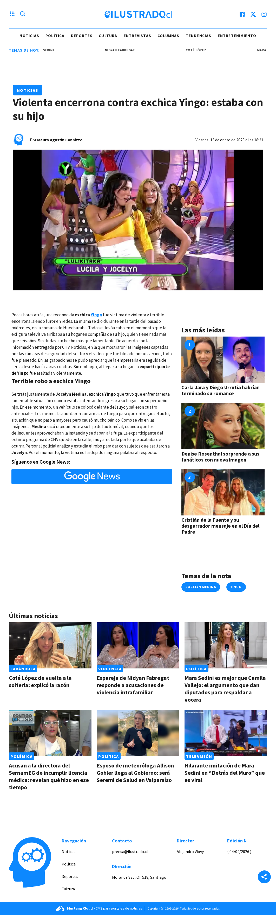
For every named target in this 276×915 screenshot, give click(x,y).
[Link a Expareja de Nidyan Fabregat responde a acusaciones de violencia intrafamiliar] (138, 645)
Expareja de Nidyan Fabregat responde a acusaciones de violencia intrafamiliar (133, 685)
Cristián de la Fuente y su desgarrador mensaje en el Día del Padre (220, 525)
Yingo (96, 315)
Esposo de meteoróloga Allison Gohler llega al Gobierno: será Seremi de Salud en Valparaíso (135, 773)
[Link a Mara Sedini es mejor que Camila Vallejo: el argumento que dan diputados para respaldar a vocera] (226, 645)
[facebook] (242, 14)
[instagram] (264, 14)
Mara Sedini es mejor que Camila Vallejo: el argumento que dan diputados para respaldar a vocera (225, 688)
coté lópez (199, 50)
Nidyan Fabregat (123, 50)
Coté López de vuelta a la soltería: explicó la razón (40, 681)
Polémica (21, 756)
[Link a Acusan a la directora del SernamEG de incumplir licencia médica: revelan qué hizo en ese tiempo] (50, 733)
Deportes (82, 35)
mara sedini (46, 50)
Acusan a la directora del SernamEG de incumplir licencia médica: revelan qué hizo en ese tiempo (49, 776)
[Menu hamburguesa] (12, 14)
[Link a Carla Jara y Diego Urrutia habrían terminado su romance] (223, 360)
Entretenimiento (237, 35)
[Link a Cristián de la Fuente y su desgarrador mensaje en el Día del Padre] (223, 492)
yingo (236, 587)
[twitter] (253, 14)
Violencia (110, 668)
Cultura (108, 35)
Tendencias (199, 35)
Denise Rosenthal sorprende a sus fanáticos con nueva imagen (220, 456)
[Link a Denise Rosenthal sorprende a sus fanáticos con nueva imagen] (223, 426)
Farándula (23, 668)
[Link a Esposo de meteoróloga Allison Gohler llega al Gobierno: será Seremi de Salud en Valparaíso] (138, 733)
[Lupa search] (22, 14)
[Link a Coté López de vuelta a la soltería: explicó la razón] (50, 645)
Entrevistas (137, 35)
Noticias (29, 35)
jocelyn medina (201, 587)
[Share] (264, 877)
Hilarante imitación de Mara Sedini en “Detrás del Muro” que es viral (225, 773)
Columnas (168, 35)
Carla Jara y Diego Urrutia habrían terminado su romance (220, 390)
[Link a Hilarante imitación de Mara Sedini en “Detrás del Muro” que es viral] (226, 733)
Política (55, 35)
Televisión (199, 756)
